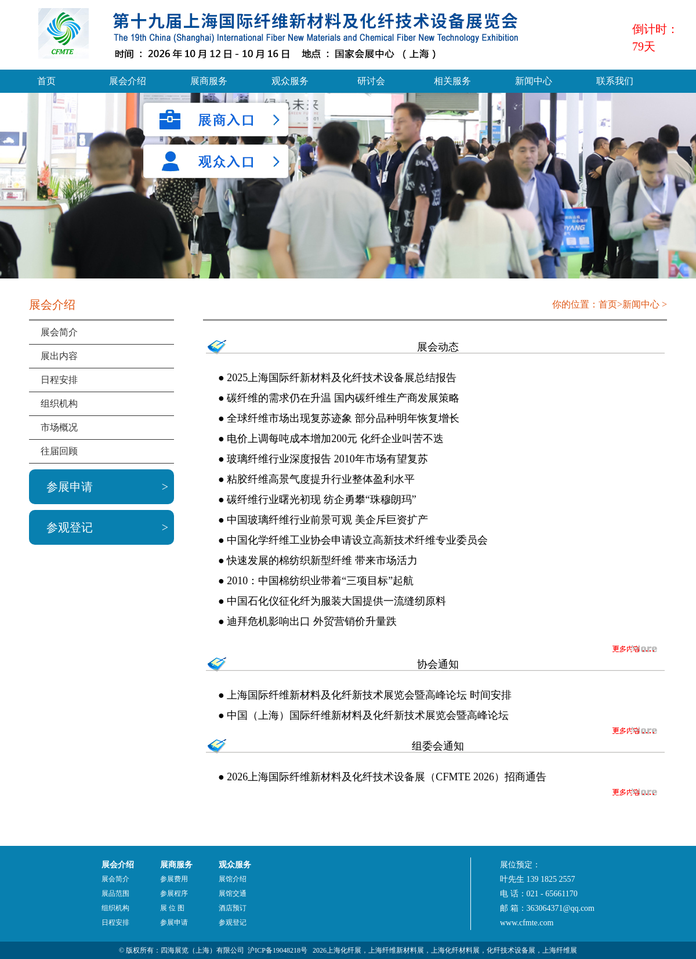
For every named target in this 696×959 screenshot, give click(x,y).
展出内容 (59, 356)
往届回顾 (59, 451)
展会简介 (59, 332)
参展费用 (174, 879)
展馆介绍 (232, 879)
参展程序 (174, 893)
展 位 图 (172, 908)
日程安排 (59, 380)
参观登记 (69, 527)
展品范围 (115, 893)
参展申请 (69, 486)
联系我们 (614, 81)
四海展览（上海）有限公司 (202, 950)
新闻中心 (533, 81)
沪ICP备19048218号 (277, 950)
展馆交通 (232, 893)
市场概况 (59, 427)
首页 (46, 81)
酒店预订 (232, 908)
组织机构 (59, 403)
